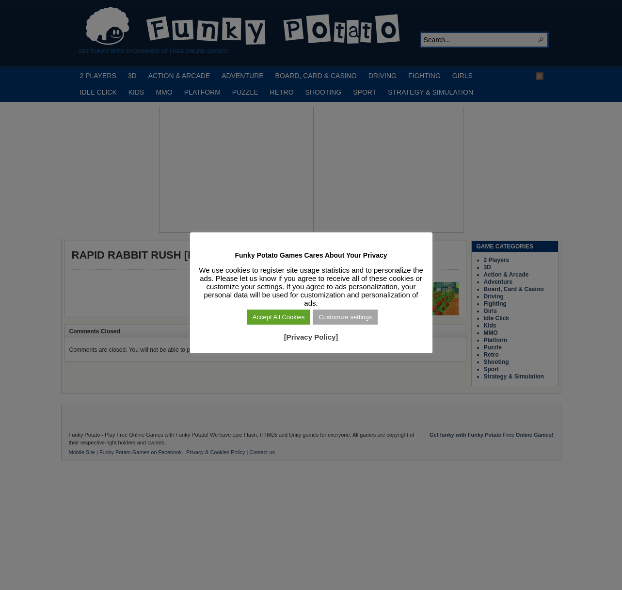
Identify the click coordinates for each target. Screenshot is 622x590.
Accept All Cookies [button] (279, 317)
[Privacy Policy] (311, 337)
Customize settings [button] (345, 317)
